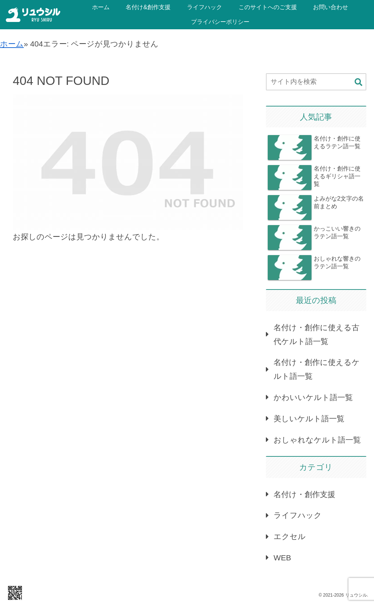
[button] (358, 82)
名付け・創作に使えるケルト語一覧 (317, 369)
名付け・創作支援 (304, 494)
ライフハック (298, 515)
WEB (282, 557)
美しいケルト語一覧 (309, 418)
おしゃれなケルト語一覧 (317, 440)
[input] (316, 81)
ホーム (12, 44)
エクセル (290, 536)
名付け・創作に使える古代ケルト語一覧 (316, 334)
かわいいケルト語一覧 (313, 397)
